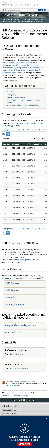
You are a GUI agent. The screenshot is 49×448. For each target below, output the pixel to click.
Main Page (11, 92)
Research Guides (9, 414)
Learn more (24, 444)
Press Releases (13, 332)
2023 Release (12, 290)
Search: (6, 139)
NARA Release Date (34, 144)
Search (41, 10)
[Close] (46, 418)
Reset (44, 139)
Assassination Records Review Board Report (24, 105)
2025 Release (12, 283)
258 (19, 130)
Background (11, 94)
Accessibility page (15, 385)
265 (3, 134)
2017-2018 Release (14, 304)
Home (4, 19)
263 (40, 130)
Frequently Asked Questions (20, 325)
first (4, 130)
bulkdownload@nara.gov (18, 259)
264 (44, 130)
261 (32, 130)
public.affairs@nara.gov (19, 368)
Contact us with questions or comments (14, 395)
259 (23, 130)
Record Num (17, 144)
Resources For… (9, 410)
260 (27, 130)
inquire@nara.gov (17, 354)
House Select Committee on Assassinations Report (23, 101)
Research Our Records (14, 19)
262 (36, 130)
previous (10, 130)
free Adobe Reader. (27, 382)
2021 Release (12, 297)
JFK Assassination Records (33, 19)
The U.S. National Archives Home (20, 4)
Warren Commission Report (17, 97)
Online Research (9, 406)
